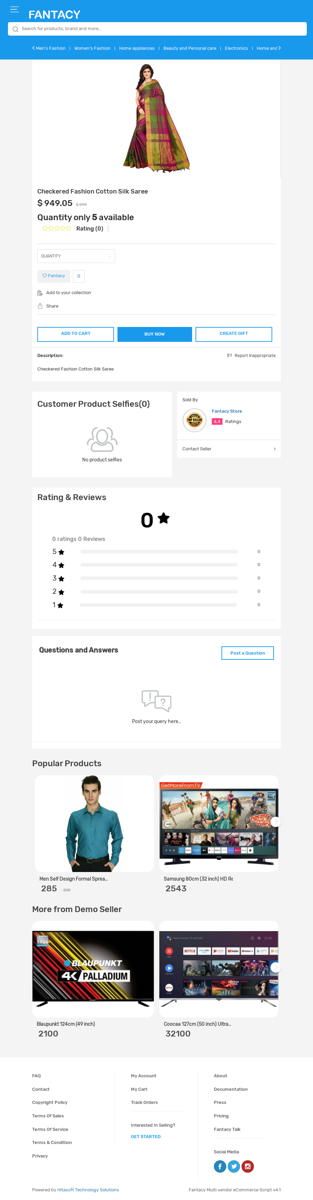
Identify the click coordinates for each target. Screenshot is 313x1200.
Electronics (236, 48)
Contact (41, 1088)
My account (143, 1075)
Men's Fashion (51, 48)
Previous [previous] (38, 825)
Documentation (231, 1088)
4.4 (217, 421)
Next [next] (277, 825)
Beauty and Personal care (189, 48)
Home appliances (137, 48)
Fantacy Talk (227, 1129)
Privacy (40, 1155)
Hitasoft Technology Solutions (88, 1189)
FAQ (36, 1075)
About (220, 1075)
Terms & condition (52, 1142)
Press (220, 1102)
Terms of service (50, 1129)
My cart (139, 1088)
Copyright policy (49, 1102)
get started (146, 1136)
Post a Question (247, 652)
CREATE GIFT (234, 333)
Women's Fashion (92, 48)
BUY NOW (155, 334)
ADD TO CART (75, 333)
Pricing (221, 1115)
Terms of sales (48, 1115)
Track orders (144, 1102)
